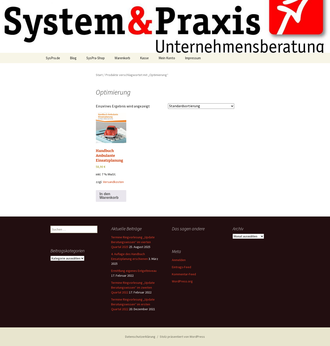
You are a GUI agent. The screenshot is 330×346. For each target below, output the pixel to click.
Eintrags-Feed (181, 267)
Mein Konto (167, 58)
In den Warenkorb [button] (108, 196)
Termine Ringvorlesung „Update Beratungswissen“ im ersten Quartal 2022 (133, 304)
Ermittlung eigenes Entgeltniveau (134, 271)
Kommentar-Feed (184, 274)
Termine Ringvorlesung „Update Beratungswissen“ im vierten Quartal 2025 (133, 242)
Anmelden (179, 260)
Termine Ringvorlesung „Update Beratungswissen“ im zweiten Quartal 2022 (133, 287)
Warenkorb (122, 58)
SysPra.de (53, 58)
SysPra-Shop (95, 58)
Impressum (193, 58)
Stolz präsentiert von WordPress (182, 337)
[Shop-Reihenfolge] (201, 106)
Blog (73, 58)
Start (99, 75)
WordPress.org (182, 281)
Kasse (144, 58)
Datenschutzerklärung (140, 337)
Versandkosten (113, 182)
